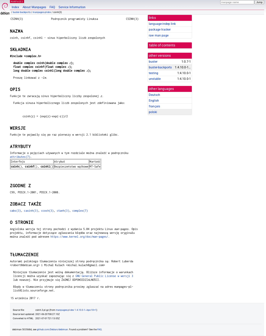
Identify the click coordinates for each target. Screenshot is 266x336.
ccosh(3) (47, 210)
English (154, 100)
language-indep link (162, 24)
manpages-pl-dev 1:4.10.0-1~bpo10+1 (76, 310)
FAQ (52, 7)
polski (153, 112)
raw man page (158, 35)
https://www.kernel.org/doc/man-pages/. (80, 236)
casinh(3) (31, 210)
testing (153, 73)
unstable (155, 79)
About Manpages (34, 7)
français (154, 106)
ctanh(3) (63, 210)
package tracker (160, 29)
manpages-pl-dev (42, 12)
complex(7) (80, 210)
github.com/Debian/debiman (52, 329)
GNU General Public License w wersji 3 (104, 276)
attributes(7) (20, 156)
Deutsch (154, 95)
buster (153, 61)
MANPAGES (17, 1)
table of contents (162, 45)
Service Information (72, 7)
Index (15, 7)
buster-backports (22, 12)
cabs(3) (15, 210)
